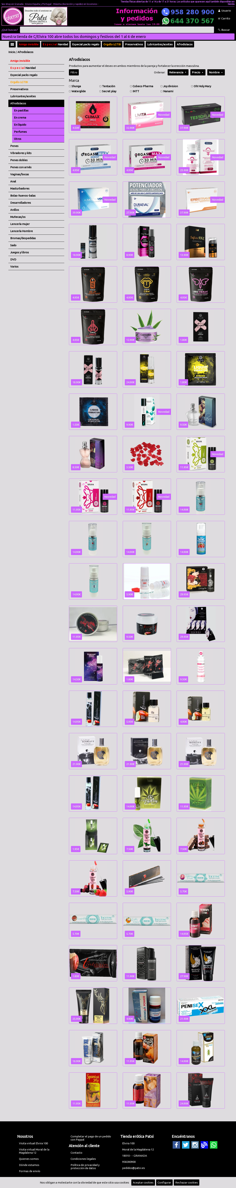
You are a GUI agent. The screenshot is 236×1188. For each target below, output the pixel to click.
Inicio (11, 52)
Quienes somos (29, 1158)
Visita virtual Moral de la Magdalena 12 (34, 1151)
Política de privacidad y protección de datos (85, 1166)
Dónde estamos (29, 1165)
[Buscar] (117, 30)
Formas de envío (29, 1171)
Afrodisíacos (25, 52)
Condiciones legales (83, 1158)
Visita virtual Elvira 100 (33, 1143)
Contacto (76, 1152)
